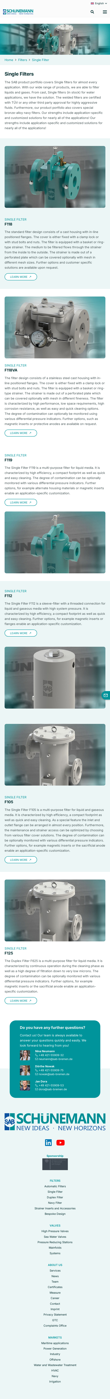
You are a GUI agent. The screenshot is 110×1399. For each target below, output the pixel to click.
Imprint (55, 1309)
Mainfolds (55, 1247)
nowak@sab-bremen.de (54, 1074)
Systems (55, 1253)
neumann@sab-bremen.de (55, 1059)
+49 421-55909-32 (51, 1055)
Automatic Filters (55, 1186)
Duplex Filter (55, 1197)
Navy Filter (55, 1202)
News (55, 1276)
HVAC (55, 1370)
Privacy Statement (55, 1314)
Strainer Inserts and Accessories (55, 1208)
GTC (55, 1320)
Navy (55, 1376)
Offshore (55, 1359)
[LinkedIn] (48, 1142)
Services (55, 1270)
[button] (92, 12)
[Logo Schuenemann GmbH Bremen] (18, 11)
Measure (55, 1292)
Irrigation (55, 1381)
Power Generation (55, 1348)
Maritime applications (55, 1343)
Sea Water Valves (55, 1236)
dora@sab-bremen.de (53, 1089)
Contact (55, 1303)
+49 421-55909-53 (51, 1085)
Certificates (55, 1287)
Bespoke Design (55, 1213)
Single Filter (55, 1191)
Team (55, 1281)
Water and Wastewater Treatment (55, 1365)
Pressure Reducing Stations (55, 1242)
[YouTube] (60, 1142)
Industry (55, 1354)
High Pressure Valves (55, 1231)
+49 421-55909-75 (51, 1070)
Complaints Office (55, 1325)
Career (55, 1298)
